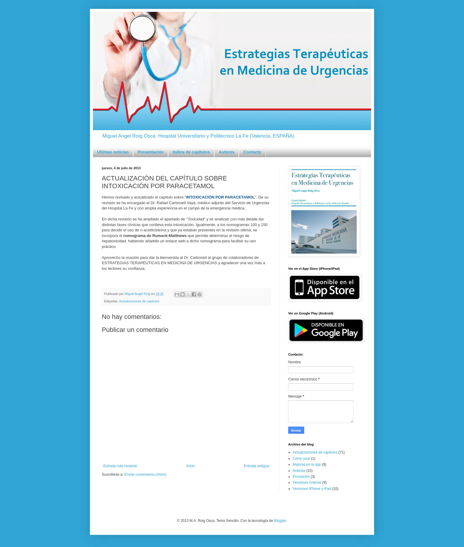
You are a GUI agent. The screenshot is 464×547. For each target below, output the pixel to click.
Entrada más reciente (120, 466)
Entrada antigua (256, 466)
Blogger (280, 521)
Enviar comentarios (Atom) (145, 474)
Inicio (190, 466)
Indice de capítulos (191, 152)
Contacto (252, 152)
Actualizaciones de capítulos (139, 301)
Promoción (301, 477)
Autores (226, 152)
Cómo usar (301, 458)
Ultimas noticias (113, 152)
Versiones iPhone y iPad (312, 489)
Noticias (299, 471)
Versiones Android (307, 482)
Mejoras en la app (307, 464)
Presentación (151, 152)
